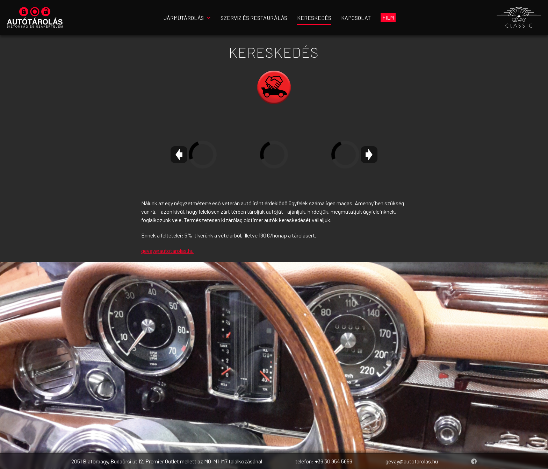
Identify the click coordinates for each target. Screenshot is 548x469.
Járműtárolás (184, 17)
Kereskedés (314, 17)
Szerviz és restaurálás (254, 17)
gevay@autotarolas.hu (167, 250)
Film (388, 17)
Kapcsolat (356, 17)
